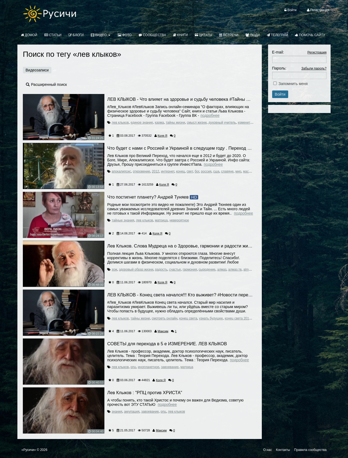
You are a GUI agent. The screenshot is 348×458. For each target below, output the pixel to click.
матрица (161, 220)
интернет (167, 171)
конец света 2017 (238, 318)
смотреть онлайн (165, 318)
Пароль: (279, 68)
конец (180, 171)
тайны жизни (175, 122)
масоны (249, 171)
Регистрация (317, 52)
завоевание (170, 367)
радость (161, 269)
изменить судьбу (250, 122)
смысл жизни (197, 122)
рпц (133, 367)
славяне (227, 171)
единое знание (141, 122)
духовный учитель (222, 122)
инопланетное (148, 367)
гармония (190, 269)
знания (117, 411)
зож (114, 269)
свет (190, 171)
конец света (188, 318)
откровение (141, 171)
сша (216, 171)
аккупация (131, 411)
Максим (163, 331)
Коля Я (162, 135)
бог (197, 171)
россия (206, 171)
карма (159, 122)
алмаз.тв (235, 269)
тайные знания (123, 220)
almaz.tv (249, 269)
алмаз (221, 269)
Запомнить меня (293, 83)
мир (238, 171)
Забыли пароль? (314, 68)
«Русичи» (28, 450)
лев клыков (120, 122)
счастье (175, 269)
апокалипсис (121, 171)
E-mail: (278, 52)
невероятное (179, 220)
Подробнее (209, 115)
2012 (155, 171)
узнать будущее (211, 318)
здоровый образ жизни (136, 269)
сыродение (207, 269)
